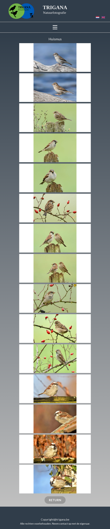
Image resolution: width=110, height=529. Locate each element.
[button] (55, 57)
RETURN (55, 500)
